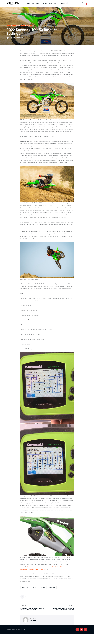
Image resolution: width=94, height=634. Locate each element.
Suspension (52, 587)
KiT (22, 25)
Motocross (28, 25)
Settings (43, 587)
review (34, 587)
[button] (23, 597)
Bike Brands (10, 25)
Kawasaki (17, 25)
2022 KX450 (25, 587)
